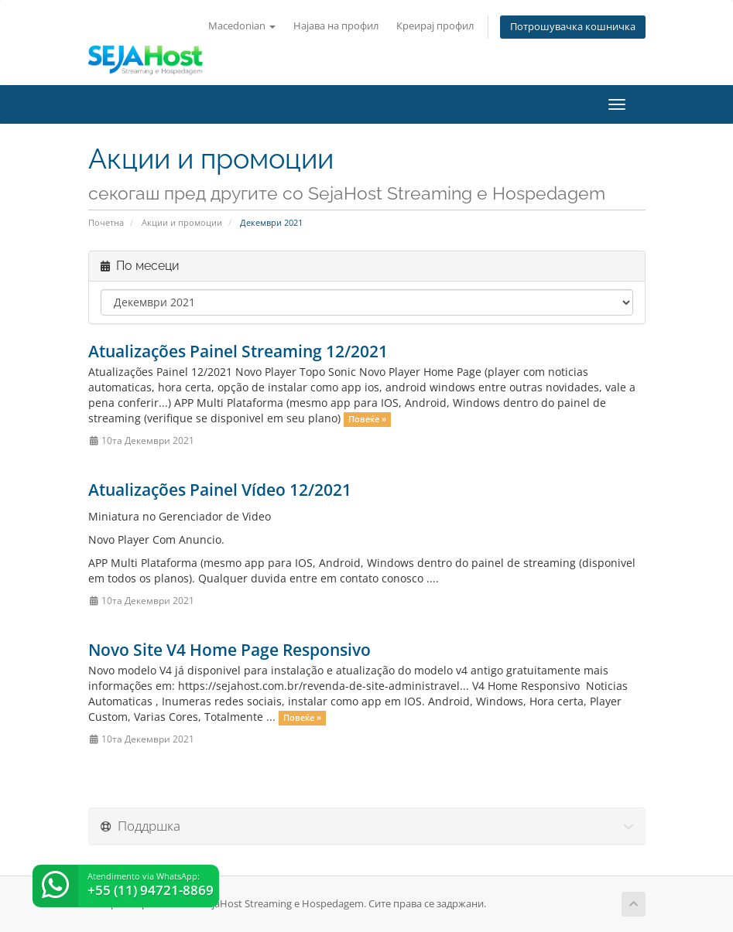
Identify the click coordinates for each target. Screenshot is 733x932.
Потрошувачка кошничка (572, 26)
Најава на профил (335, 25)
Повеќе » (367, 419)
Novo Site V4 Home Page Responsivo (229, 650)
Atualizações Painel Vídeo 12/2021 (219, 489)
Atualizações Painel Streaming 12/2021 (238, 351)
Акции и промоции (182, 222)
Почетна (106, 222)
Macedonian (242, 25)
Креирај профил (435, 25)
